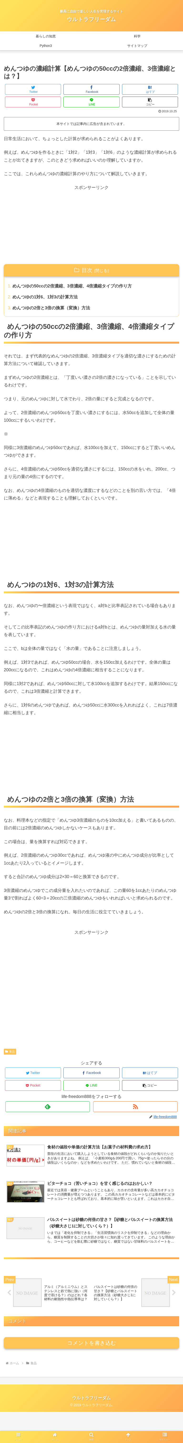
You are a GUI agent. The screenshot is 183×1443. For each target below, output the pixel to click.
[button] (150, 102)
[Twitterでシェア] (33, 89)
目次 (87, 270)
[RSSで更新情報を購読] (135, 1107)
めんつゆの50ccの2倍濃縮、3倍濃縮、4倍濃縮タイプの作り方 (72, 286)
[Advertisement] (91, 224)
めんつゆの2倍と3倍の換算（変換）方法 (51, 308)
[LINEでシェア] (91, 102)
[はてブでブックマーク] (150, 89)
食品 (10, 1052)
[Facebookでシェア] (91, 89)
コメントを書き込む (91, 1374)
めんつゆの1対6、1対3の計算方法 (45, 297)
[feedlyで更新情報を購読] (47, 1107)
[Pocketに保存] (33, 102)
